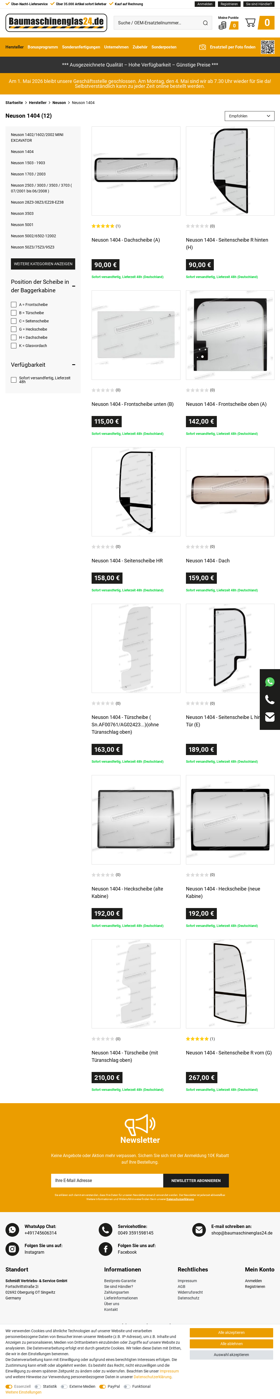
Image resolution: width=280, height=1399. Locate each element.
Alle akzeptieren (231, 1332)
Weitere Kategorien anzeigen (43, 264)
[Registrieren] (229, 4)
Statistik (50, 1386)
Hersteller (14, 47)
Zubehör (140, 47)
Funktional (141, 1386)
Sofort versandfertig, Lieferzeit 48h (45, 380)
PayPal (114, 1386)
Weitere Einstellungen (23, 1392)
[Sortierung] (250, 116)
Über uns (111, 1304)
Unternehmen (116, 47)
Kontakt (111, 1309)
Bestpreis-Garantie (120, 1281)
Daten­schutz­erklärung (152, 1377)
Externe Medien (82, 1386)
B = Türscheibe (31, 313)
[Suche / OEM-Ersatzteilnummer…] (156, 22)
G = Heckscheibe (33, 329)
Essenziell (22, 1386)
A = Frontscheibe (33, 304)
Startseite (14, 102)
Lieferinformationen (121, 1298)
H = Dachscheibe (33, 337)
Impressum (187, 1281)
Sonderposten (163, 47)
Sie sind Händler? (259, 4)
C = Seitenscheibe (34, 321)
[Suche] (205, 22)
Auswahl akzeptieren (231, 1354)
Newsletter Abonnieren (196, 1180)
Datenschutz (188, 1298)
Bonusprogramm (43, 47)
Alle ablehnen (231, 1344)
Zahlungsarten (116, 1292)
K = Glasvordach (33, 345)
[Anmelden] (205, 4)
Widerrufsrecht (190, 1292)
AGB (181, 1286)
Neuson (59, 102)
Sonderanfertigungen (81, 47)
